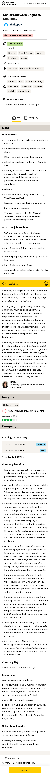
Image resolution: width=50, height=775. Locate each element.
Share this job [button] (10, 758)
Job (16, 118)
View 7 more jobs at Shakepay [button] (18, 763)
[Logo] (9, 3)
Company (31, 118)
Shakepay (10, 19)
